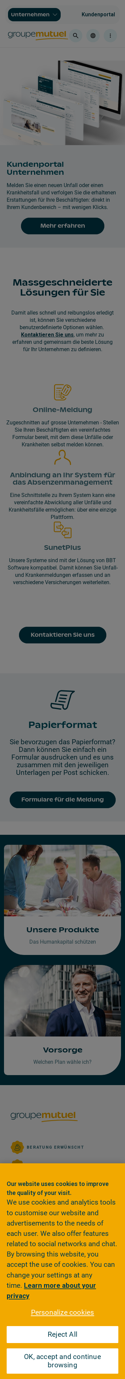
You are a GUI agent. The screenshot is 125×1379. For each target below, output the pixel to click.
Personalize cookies (62, 1312)
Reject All (62, 1334)
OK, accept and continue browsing (62, 1361)
